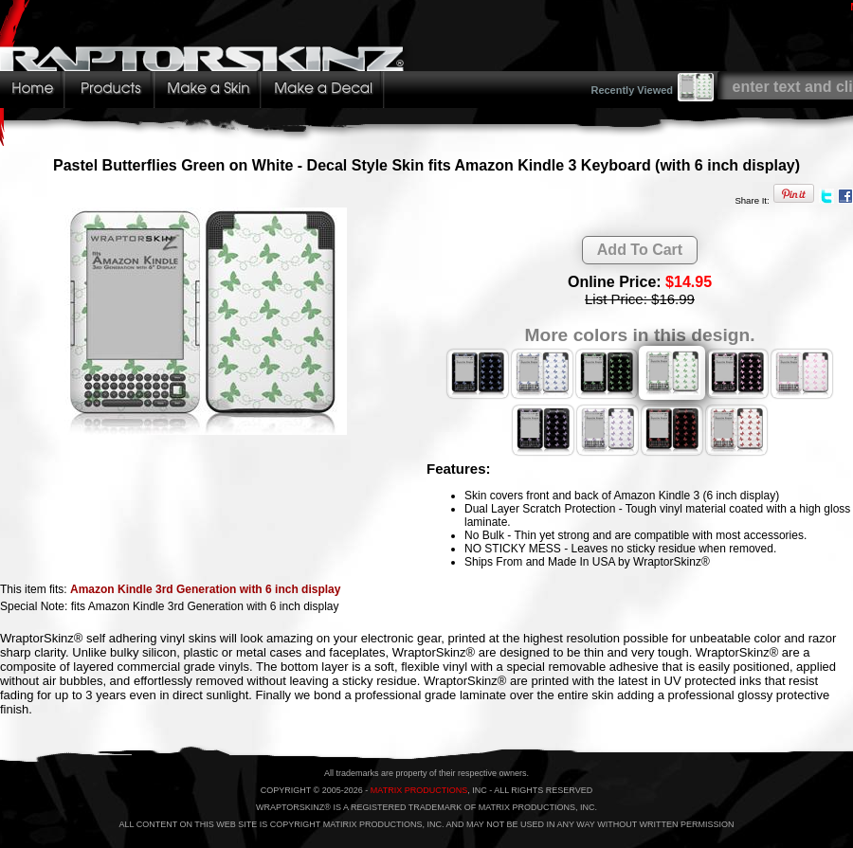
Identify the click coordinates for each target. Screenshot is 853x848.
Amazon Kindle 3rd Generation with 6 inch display (205, 589)
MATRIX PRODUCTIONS (419, 790)
